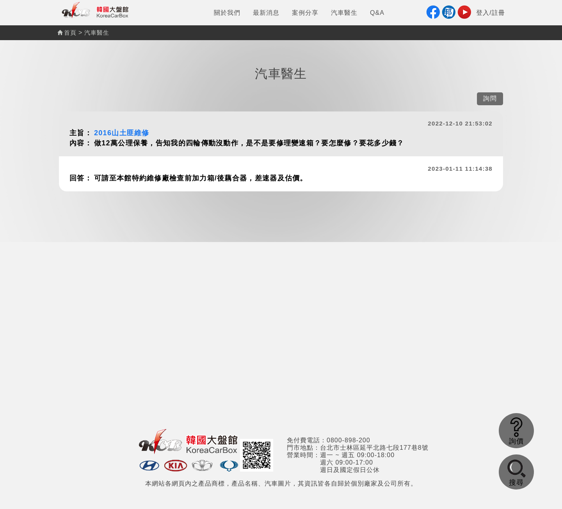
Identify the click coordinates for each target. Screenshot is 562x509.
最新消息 (266, 12)
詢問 (490, 98)
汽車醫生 (344, 12)
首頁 (66, 32)
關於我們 (227, 12)
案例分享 (305, 12)
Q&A (377, 12)
